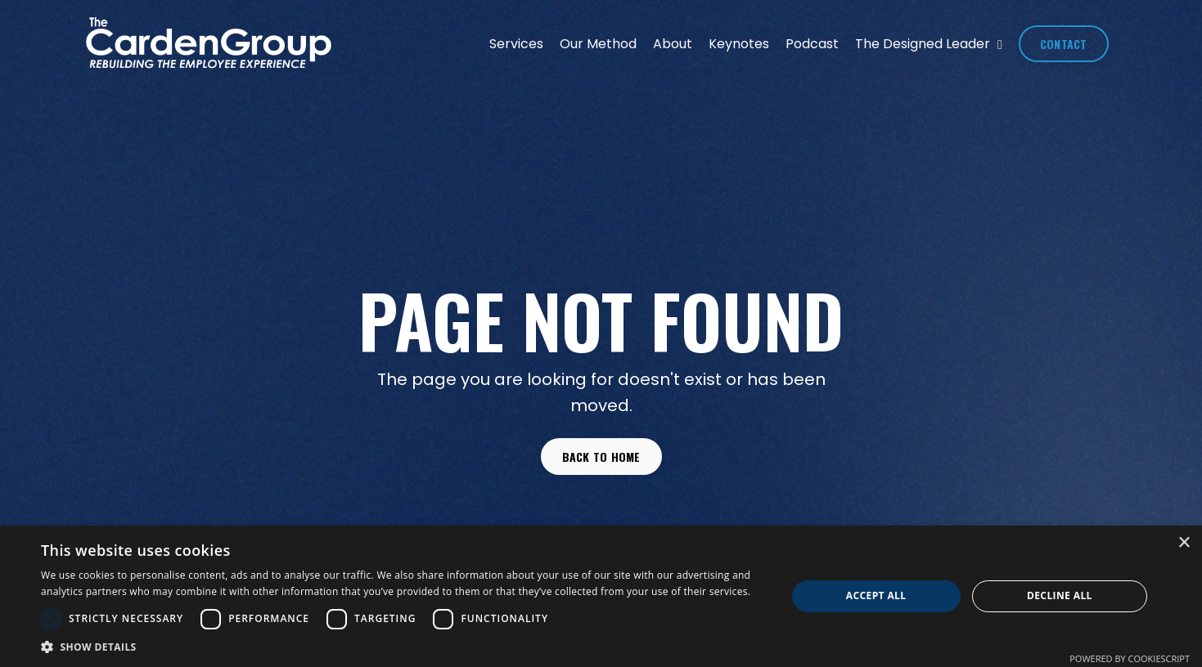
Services (516, 43)
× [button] (1183, 543)
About (672, 43)
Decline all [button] (1059, 595)
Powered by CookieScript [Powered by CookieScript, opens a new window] (1129, 658)
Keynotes (739, 43)
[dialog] (601, 596)
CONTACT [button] (1063, 43)
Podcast (812, 43)
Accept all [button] (876, 595)
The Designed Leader (928, 43)
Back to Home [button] (601, 456)
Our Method (598, 43)
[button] (402, 646)
